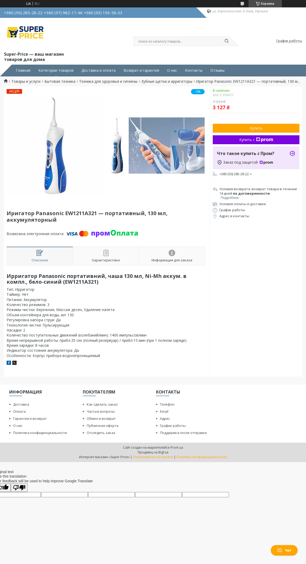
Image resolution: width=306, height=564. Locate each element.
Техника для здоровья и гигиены (108, 81)
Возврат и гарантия (141, 70)
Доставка (21, 404)
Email (164, 411)
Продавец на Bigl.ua (153, 452)
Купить (256, 128)
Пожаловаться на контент (153, 457)
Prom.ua (176, 447)
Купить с (256, 139)
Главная (23, 70)
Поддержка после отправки (183, 432)
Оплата (19, 411)
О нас (172, 70)
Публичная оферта (102, 425)
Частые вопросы (101, 411)
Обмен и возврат (101, 418)
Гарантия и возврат (30, 418)
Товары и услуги (25, 81)
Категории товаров (56, 70)
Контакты (194, 70)
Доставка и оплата (98, 70)
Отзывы (217, 70)
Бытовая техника (59, 81)
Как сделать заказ (102, 404)
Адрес (165, 418)
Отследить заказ (101, 432)
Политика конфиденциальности (40, 432)
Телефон (167, 404)
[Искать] (226, 41)
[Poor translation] (19, 487)
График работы (173, 425)
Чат (284, 550)
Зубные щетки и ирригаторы (166, 81)
